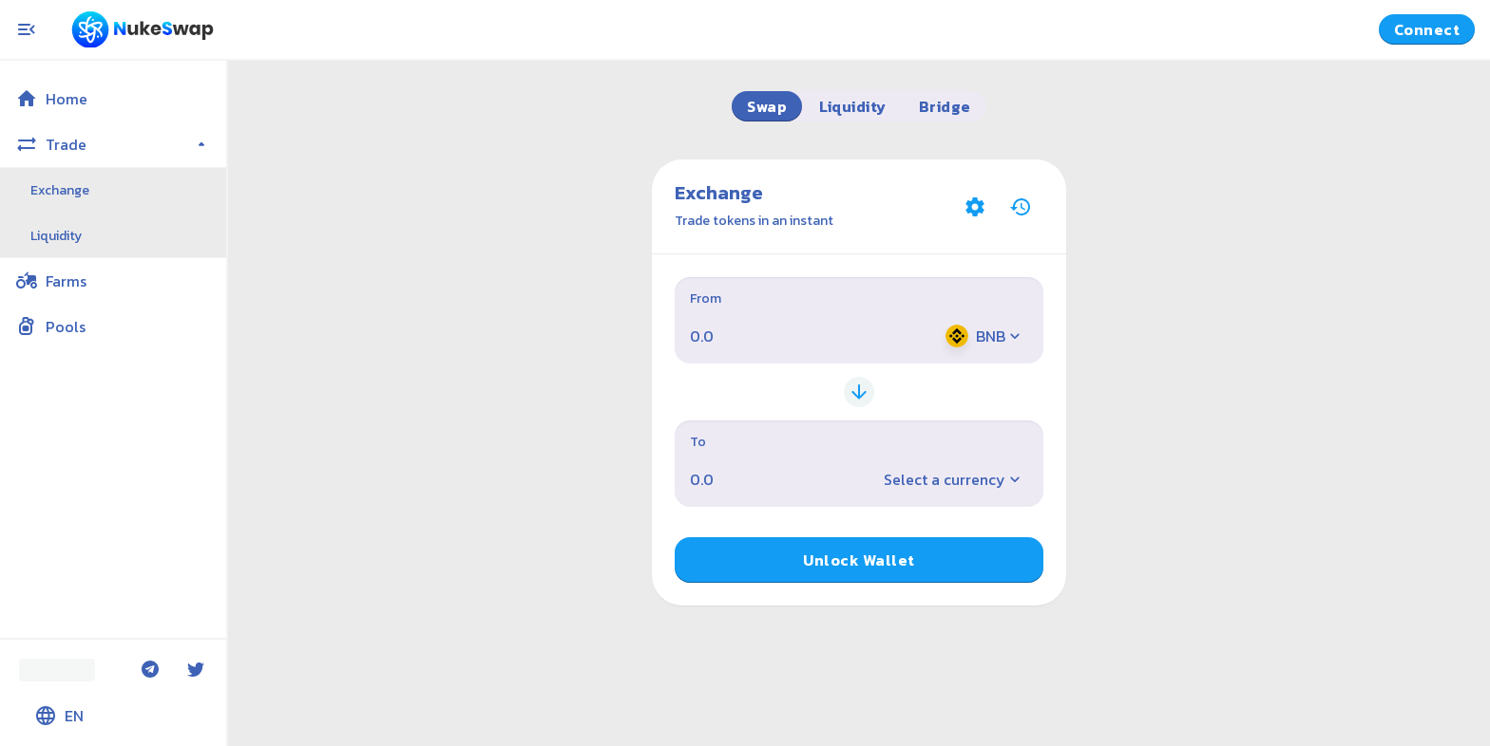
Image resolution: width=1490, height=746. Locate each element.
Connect (1427, 29)
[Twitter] (195, 670)
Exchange (59, 190)
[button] (113, 98)
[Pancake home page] (142, 29)
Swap (767, 106)
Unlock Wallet (858, 560)
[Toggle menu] (27, 29)
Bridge (945, 106)
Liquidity (56, 236)
